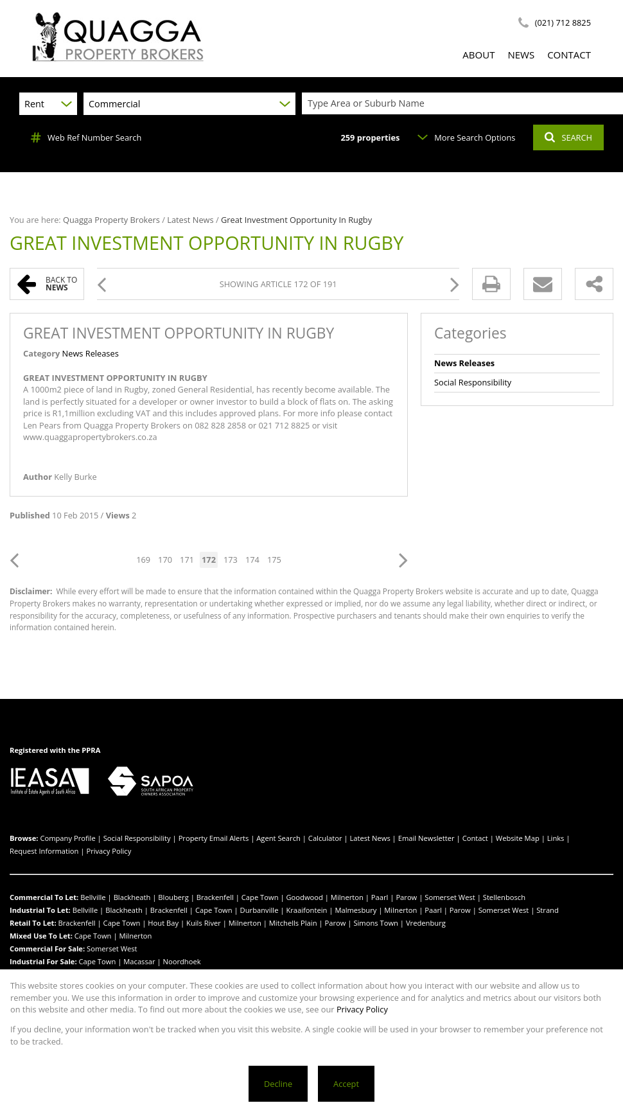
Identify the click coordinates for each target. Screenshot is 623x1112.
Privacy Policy (108, 851)
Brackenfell (215, 897)
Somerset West (450, 897)
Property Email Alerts (214, 838)
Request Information (44, 851)
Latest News (190, 219)
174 (252, 559)
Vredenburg (426, 923)
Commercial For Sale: (47, 948)
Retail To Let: (33, 923)
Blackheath (132, 897)
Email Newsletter (426, 838)
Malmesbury (355, 910)
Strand (547, 910)
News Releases (90, 353)
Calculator (325, 838)
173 (231, 559)
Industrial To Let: (40, 910)
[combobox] (464, 104)
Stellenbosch (504, 897)
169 (143, 559)
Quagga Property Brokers (111, 219)
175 (274, 559)
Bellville (93, 897)
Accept (346, 1084)
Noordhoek (182, 961)
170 (165, 559)
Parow (406, 897)
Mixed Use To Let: (41, 935)
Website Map (518, 838)
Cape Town (260, 897)
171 (187, 559)
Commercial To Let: (44, 897)
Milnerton (347, 897)
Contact (475, 838)
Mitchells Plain (293, 923)
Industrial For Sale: (43, 961)
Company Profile (67, 838)
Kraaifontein (306, 910)
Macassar (139, 961)
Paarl (380, 897)
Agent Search (278, 838)
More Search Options (466, 137)
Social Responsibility (472, 382)
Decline (278, 1084)
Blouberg (173, 897)
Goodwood (304, 897)
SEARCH (568, 137)
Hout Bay (163, 923)
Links (556, 838)
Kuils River (203, 923)
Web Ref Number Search (86, 137)
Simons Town (375, 923)
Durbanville (259, 910)
